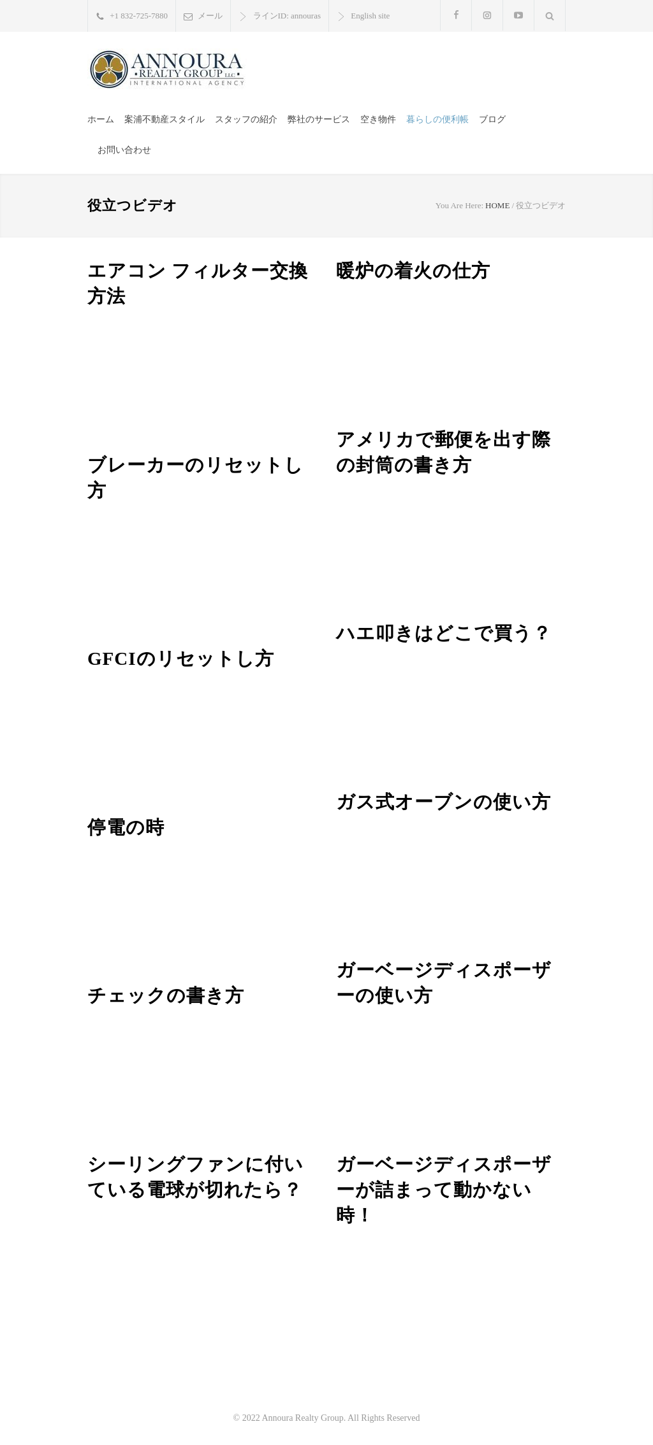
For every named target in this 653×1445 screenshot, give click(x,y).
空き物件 (378, 119)
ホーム (100, 119)
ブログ (492, 119)
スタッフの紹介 (246, 119)
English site (370, 15)
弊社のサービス (319, 119)
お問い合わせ (124, 150)
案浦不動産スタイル (164, 119)
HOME (497, 205)
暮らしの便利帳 (437, 119)
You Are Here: (459, 205)
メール (210, 15)
